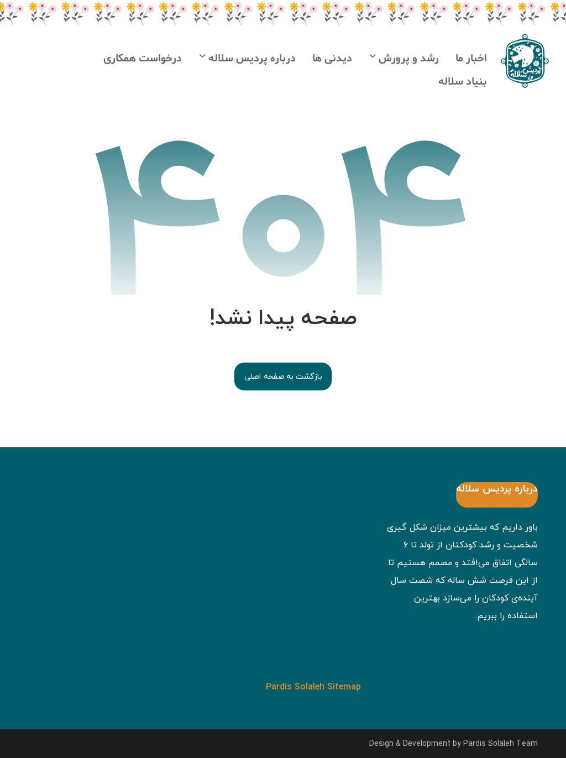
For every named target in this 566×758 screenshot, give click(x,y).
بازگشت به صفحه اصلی (283, 376)
